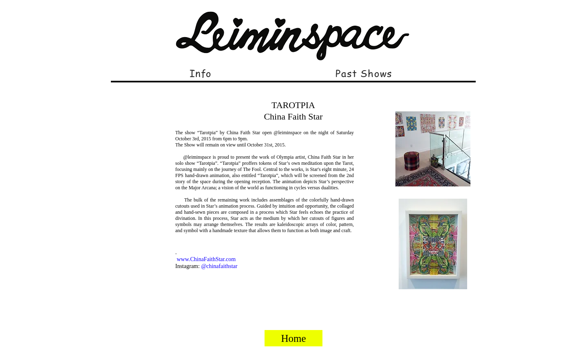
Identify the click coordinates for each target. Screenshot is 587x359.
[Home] (293, 338)
